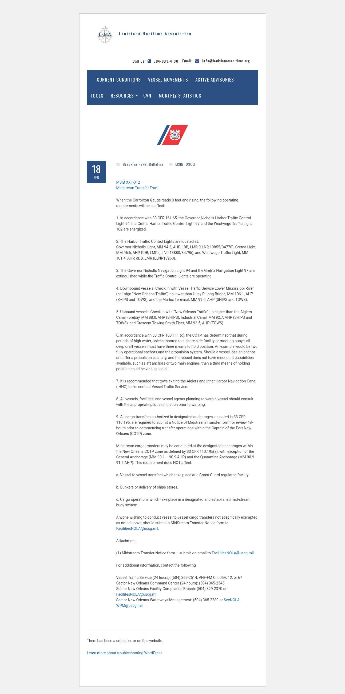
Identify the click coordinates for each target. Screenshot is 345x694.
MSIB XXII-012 (128, 182)
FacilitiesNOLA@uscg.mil (137, 528)
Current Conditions (119, 79)
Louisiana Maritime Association (155, 33)
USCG (190, 164)
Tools (97, 95)
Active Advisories (214, 79)
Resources (122, 95)
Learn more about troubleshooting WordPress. (125, 653)
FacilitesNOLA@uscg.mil (136, 594)
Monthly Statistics (180, 95)
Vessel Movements (168, 79)
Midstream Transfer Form (137, 188)
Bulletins (156, 164)
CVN (147, 95)
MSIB (179, 164)
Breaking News (135, 164)
